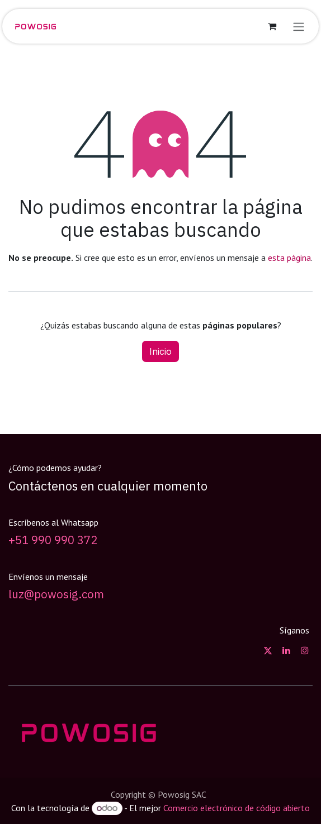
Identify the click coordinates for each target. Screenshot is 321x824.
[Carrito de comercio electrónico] (272, 26)
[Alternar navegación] (298, 26)
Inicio (160, 351)
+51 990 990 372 (52, 539)
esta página (289, 257)
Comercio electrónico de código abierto (236, 807)
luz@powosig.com (56, 594)
